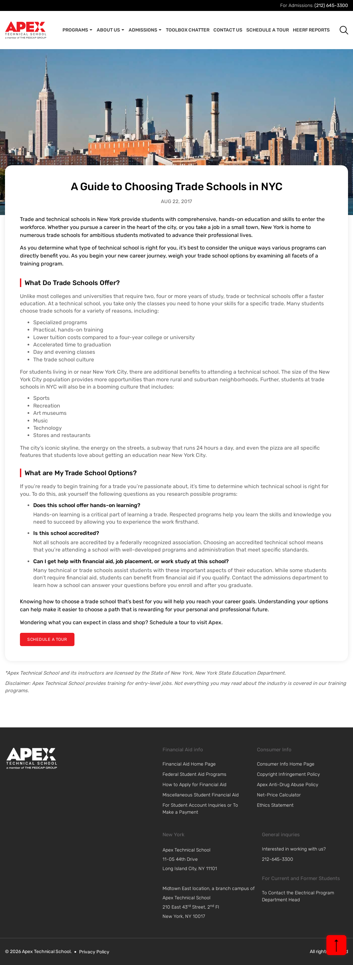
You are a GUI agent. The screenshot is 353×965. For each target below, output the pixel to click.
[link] (31, 758)
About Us (111, 30)
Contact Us (227, 30)
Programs (77, 30)
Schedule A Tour (267, 30)
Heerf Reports (311, 30)
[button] (339, 30)
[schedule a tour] (46, 639)
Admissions (145, 30)
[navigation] (210, 859)
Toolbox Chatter (187, 30)
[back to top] (336, 945)
